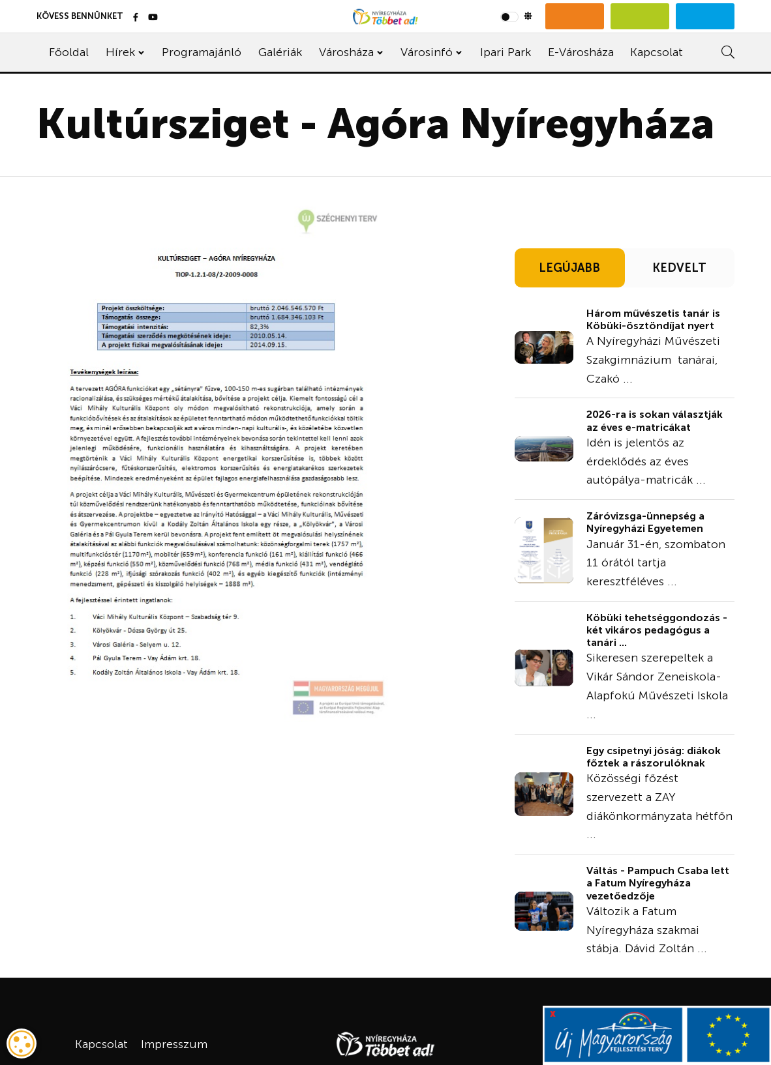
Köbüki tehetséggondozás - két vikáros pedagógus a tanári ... (656, 630)
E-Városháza (581, 52)
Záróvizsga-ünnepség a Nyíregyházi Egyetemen (645, 522)
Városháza (346, 52)
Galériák (280, 52)
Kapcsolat (656, 52)
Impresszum (174, 1044)
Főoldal (69, 52)
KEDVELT (679, 268)
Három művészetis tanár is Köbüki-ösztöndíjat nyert (653, 319)
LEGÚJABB (569, 268)
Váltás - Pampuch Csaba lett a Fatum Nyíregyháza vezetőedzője (657, 882)
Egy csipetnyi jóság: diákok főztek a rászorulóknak (653, 756)
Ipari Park (505, 52)
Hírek (120, 52)
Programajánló (201, 52)
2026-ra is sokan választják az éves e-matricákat (654, 420)
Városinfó (427, 52)
